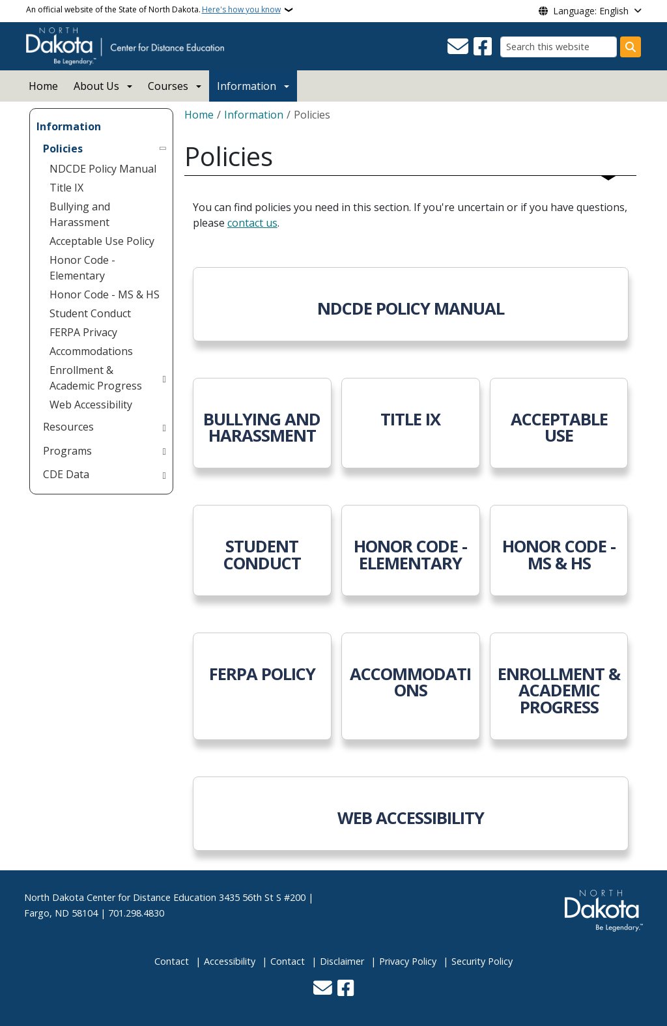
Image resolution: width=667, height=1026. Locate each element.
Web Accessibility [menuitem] (91, 404)
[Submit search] (630, 46)
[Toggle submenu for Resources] (163, 427)
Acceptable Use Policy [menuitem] (102, 241)
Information (246, 86)
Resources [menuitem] (68, 427)
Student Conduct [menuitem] (90, 313)
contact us (252, 223)
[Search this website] (558, 46)
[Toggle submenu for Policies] (163, 148)
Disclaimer (342, 961)
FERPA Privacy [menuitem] (83, 332)
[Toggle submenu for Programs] (163, 451)
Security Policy (482, 961)
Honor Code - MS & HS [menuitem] (105, 294)
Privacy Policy (407, 961)
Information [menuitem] (68, 126)
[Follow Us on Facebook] (483, 47)
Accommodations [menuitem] (91, 351)
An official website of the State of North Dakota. (153, 10)
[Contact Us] (457, 47)
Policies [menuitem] (63, 148)
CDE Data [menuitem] (66, 474)
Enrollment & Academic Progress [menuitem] (96, 378)
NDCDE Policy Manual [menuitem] (103, 169)
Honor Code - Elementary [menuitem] (82, 268)
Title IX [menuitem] (66, 187)
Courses (168, 86)
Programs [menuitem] (67, 451)
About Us (96, 86)
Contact (171, 961)
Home (43, 86)
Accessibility (229, 961)
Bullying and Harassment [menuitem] (80, 214)
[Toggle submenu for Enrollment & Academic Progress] (163, 378)
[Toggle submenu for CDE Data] (163, 474)
